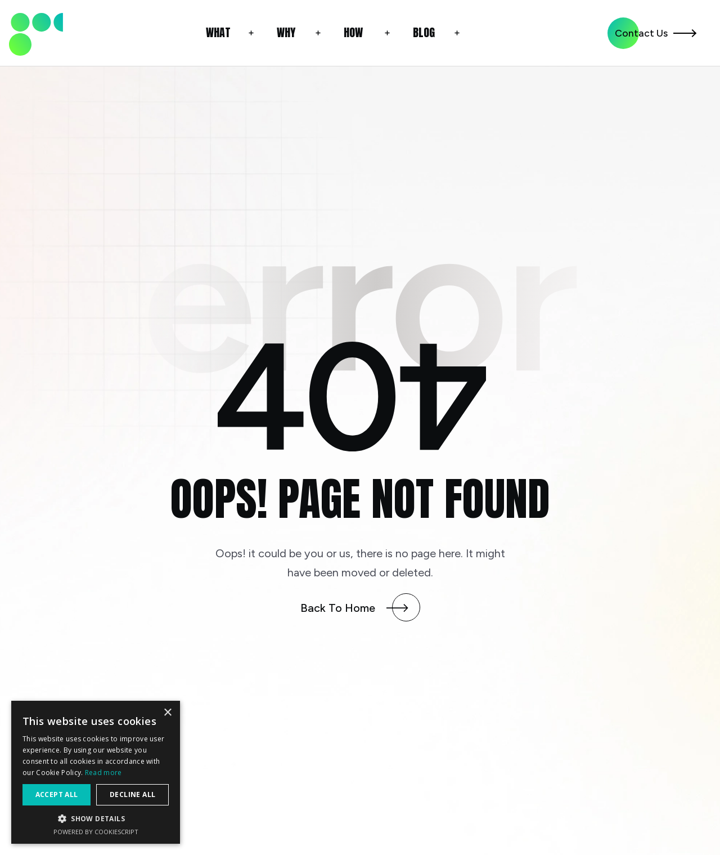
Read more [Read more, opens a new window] (103, 772)
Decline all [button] (132, 794)
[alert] (95, 772)
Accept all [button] (56, 794)
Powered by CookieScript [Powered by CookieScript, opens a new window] (95, 831)
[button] (231, 33)
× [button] (167, 713)
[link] (36, 33)
